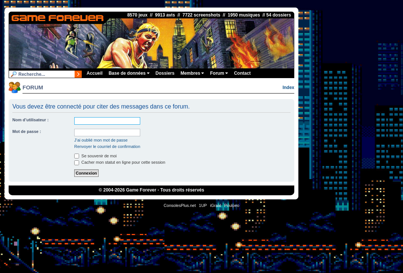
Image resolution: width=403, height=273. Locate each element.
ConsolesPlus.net (180, 205)
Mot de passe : (26, 131)
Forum (219, 73)
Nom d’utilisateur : (30, 120)
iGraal (215, 205)
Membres (192, 73)
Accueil (95, 73)
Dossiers (165, 73)
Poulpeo (231, 205)
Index (288, 87)
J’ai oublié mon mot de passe (100, 140)
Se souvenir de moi (95, 156)
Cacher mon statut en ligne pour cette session (119, 162)
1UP (203, 205)
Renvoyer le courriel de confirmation (107, 146)
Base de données (129, 73)
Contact (242, 73)
